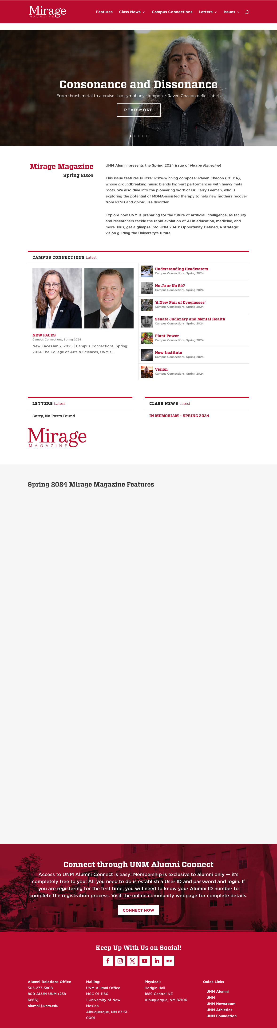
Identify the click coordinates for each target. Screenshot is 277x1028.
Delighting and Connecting (135, 647)
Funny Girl (195, 647)
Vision (161, 369)
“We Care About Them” (55, 545)
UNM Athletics (211, 3)
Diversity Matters (126, 545)
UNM (166, 3)
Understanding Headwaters (181, 269)
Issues (229, 19)
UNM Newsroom (185, 3)
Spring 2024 (72, 339)
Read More (138, 114)
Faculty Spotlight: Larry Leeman (132, 751)
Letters (206, 19)
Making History (48, 653)
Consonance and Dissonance (138, 88)
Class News (130, 19)
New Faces (44, 335)
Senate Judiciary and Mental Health (190, 319)
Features (104, 19)
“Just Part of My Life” (205, 545)
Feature (57, 551)
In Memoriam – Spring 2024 (179, 416)
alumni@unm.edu (43, 1006)
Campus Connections (172, 19)
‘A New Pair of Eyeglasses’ (180, 302)
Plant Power (167, 336)
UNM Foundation (237, 3)
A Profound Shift (49, 755)
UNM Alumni (149, 3)
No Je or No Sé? (170, 285)
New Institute (168, 352)
